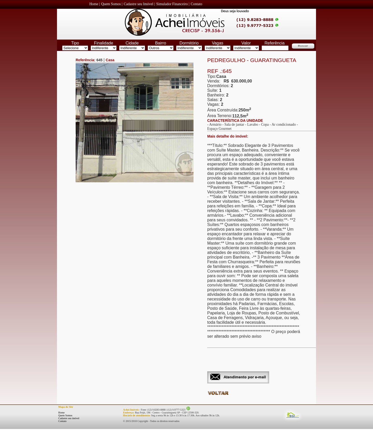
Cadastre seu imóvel (68, 418)
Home (61, 412)
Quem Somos (65, 415)
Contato (62, 421)
